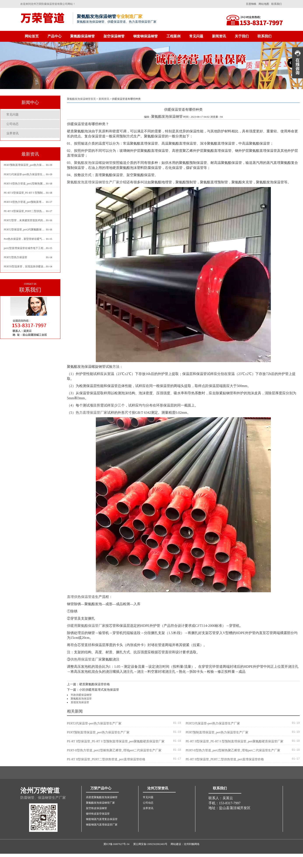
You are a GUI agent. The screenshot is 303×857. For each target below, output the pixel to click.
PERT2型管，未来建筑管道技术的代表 (25, 220)
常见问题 (196, 36)
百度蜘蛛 (251, 3)
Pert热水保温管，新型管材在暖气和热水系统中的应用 (25, 238)
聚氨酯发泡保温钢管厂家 (100, 802)
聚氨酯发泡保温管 (81, 698)
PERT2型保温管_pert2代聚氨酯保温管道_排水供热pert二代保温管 (25, 229)
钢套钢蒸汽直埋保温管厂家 (101, 824)
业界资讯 (12, 133)
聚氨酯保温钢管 (82, 36)
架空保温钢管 (113, 36)
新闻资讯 (219, 36)
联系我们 (276, 3)
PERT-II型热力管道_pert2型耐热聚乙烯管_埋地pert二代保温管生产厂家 (25, 183)
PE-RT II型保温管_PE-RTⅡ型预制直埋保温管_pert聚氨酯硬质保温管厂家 (25, 192)
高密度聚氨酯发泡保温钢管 (101, 797)
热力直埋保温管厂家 (91, 412)
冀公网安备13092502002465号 (150, 844)
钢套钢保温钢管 (145, 36)
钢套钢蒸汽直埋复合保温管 (101, 819)
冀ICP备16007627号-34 (116, 844)
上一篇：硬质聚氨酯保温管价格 (88, 684)
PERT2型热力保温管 (15, 257)
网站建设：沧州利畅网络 (185, 844)
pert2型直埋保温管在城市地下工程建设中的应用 (25, 248)
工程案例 (173, 36)
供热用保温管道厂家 (86, 659)
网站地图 (264, 3)
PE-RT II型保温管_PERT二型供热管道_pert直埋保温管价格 (25, 211)
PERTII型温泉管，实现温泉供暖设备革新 (25, 266)
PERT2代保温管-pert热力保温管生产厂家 (25, 174)
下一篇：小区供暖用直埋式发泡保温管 (93, 689)
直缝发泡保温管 (80, 702)
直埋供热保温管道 (81, 597)
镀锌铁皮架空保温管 (98, 813)
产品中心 (54, 36)
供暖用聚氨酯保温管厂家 (86, 625)
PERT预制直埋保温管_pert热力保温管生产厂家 (25, 164)
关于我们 (242, 36)
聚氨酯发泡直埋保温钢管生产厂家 (93, 182)
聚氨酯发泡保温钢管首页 (81, 98)
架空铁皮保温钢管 (96, 808)
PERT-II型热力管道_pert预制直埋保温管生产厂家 (25, 201)
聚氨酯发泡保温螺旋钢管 (93, 163)
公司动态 (12, 124)
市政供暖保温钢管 (81, 694)
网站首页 (32, 36)
